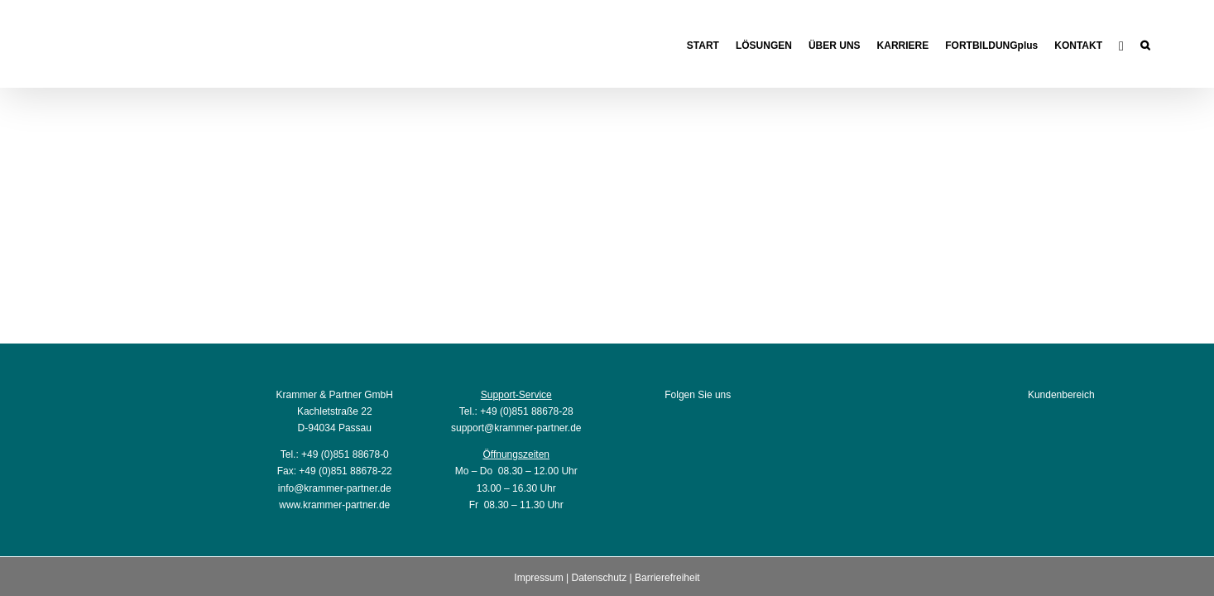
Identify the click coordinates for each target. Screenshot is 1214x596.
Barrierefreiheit (667, 578)
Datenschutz (598, 578)
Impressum (538, 578)
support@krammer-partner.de (516, 428)
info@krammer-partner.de (334, 488)
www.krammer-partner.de (334, 505)
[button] (1161, 43)
